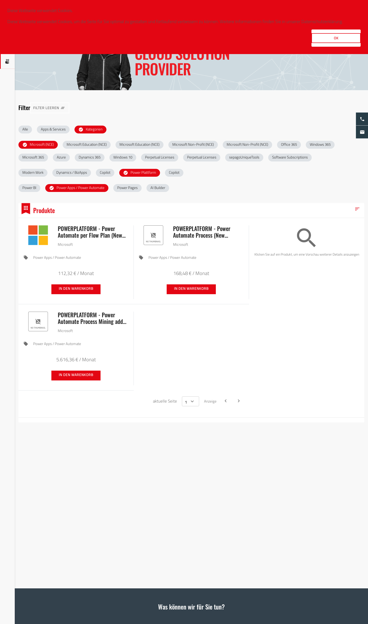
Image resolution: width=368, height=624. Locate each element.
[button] (25, 129)
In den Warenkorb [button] (76, 288)
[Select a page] (190, 401)
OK (336, 38)
